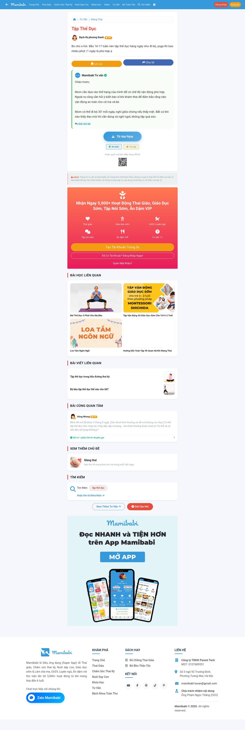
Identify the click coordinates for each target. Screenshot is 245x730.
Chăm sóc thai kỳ (63, 4)
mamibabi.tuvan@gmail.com (199, 683)
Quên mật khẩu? (122, 263)
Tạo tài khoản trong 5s (123, 247)
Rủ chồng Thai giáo (139, 660)
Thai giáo (46, 4)
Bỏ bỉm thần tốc (138, 665)
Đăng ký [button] (235, 4)
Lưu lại (96, 63)
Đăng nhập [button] (221, 4)
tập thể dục (98, 487)
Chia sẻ (148, 62)
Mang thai (97, 19)
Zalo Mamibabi (44, 697)
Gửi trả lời (82, 124)
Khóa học (96, 4)
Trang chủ (34, 4)
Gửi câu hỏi (140, 506)
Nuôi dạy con (82, 4)
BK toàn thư (128, 4)
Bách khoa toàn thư (105, 693)
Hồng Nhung (87, 416)
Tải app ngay (122, 136)
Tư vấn (116, 4)
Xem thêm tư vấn (108, 506)
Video (107, 4)
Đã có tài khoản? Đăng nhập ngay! (122, 255)
